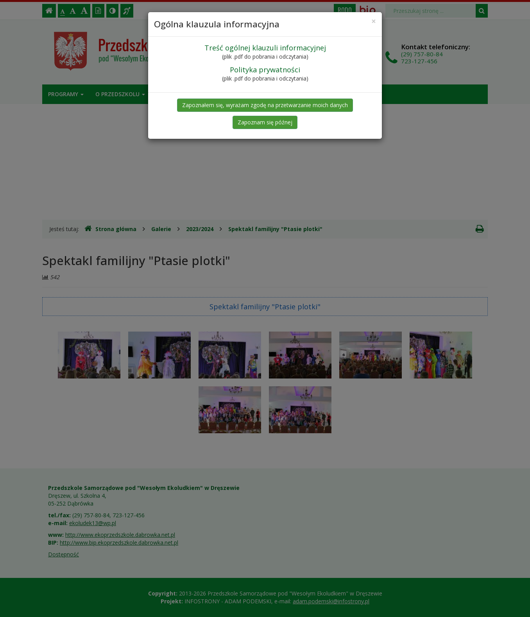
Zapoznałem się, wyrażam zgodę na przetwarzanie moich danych (265, 105)
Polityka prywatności (265, 69)
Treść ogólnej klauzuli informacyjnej (265, 47)
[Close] (373, 21)
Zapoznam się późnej (265, 122)
